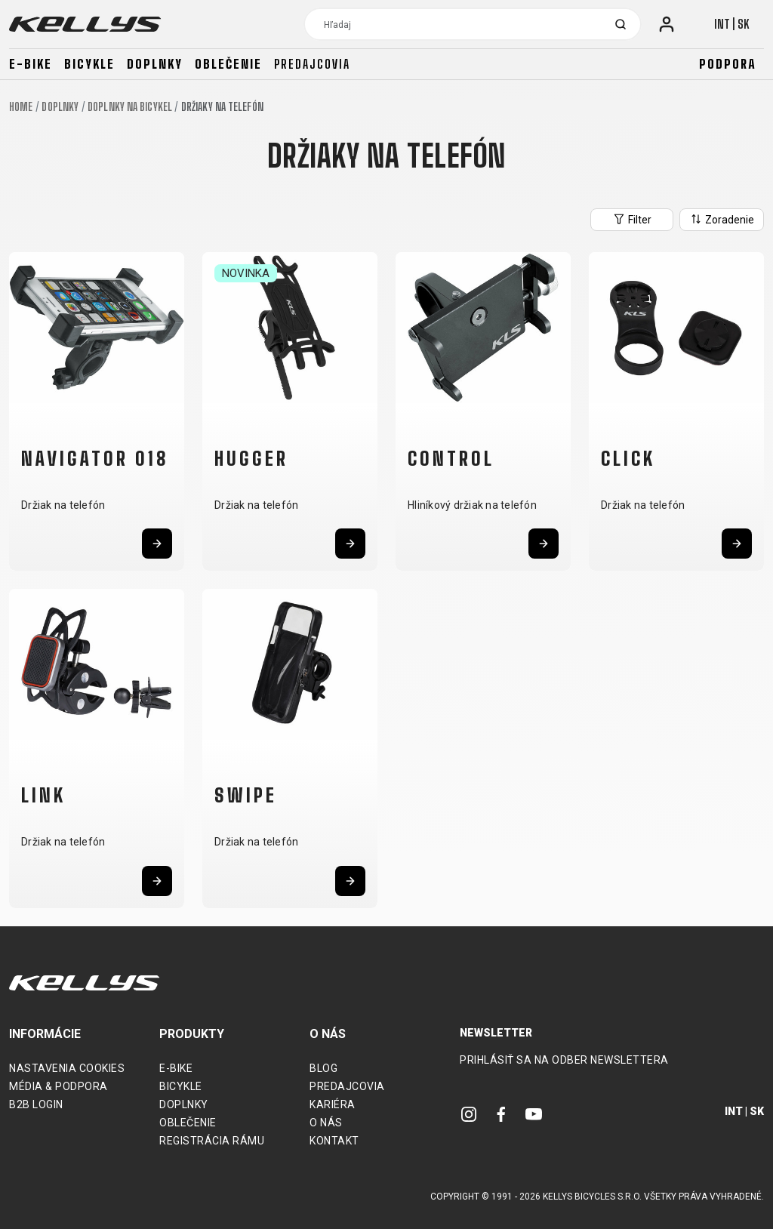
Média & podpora (58, 1086)
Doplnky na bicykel (130, 106)
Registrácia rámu (211, 1141)
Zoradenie (721, 219)
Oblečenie (228, 64)
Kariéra (333, 1104)
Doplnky (155, 64)
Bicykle (89, 64)
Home (20, 106)
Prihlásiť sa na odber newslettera (564, 1060)
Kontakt (334, 1141)
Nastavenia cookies (67, 1068)
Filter (631, 219)
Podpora (727, 64)
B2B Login (36, 1104)
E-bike (30, 64)
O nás (326, 1123)
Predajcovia (312, 64)
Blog (323, 1068)
